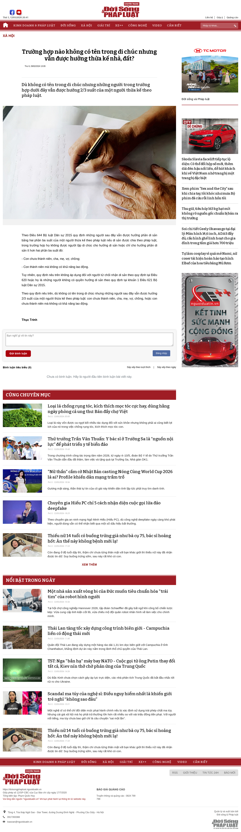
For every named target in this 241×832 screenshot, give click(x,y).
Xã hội (86, 25)
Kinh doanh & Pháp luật (34, 25)
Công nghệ (137, 25)
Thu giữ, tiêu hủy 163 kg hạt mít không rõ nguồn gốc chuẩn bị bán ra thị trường (210, 213)
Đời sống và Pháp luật (196, 99)
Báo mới (229, 772)
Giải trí (103, 25)
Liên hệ (209, 17)
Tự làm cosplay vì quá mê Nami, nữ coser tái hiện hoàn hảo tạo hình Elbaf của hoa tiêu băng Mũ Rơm (209, 258)
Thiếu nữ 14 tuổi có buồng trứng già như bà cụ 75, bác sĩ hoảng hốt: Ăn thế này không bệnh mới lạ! (109, 538)
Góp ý (220, 17)
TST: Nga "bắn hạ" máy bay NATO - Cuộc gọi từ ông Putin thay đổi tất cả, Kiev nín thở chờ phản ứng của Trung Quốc (111, 663)
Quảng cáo (232, 17)
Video (157, 25)
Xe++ (119, 25)
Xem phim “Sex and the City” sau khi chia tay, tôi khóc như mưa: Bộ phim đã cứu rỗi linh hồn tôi (208, 193)
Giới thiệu (190, 772)
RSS (175, 772)
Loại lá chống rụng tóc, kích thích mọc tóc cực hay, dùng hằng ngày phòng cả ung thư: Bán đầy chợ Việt (108, 409)
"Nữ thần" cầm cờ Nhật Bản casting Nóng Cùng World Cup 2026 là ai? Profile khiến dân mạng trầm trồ (110, 474)
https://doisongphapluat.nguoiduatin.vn (22, 789)
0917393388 (13, 817)
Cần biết (174, 25)
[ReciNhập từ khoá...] (219, 26)
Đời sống (68, 25)
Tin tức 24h (211, 772)
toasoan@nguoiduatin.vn (19, 822)
